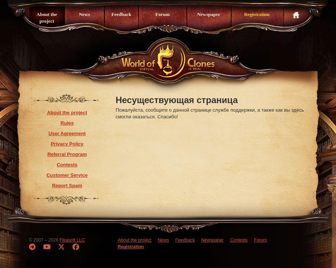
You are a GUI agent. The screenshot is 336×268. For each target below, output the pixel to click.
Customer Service (67, 175)
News (84, 14)
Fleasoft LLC (72, 240)
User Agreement (67, 133)
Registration (257, 14)
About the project (46, 18)
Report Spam (67, 185)
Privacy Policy (67, 144)
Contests (67, 165)
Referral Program (67, 154)
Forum (162, 14)
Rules (67, 123)
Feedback (121, 14)
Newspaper (208, 14)
